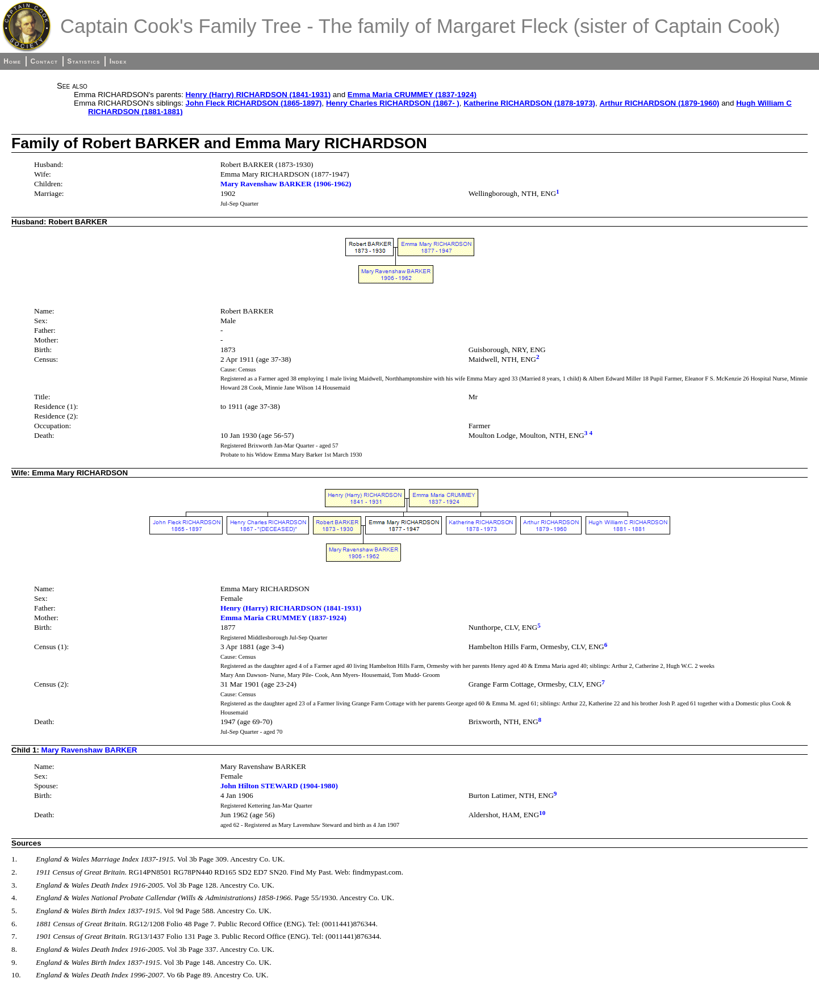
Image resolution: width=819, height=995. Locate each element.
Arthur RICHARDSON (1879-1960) (659, 103)
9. (14, 962)
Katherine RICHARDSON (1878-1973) (529, 103)
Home (12, 61)
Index (118, 61)
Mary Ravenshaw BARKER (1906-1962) (286, 183)
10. (16, 975)
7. (14, 936)
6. (14, 923)
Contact (43, 61)
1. (14, 859)
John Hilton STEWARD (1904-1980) (279, 785)
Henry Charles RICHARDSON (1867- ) (392, 103)
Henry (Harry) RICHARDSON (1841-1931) (258, 94)
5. (14, 910)
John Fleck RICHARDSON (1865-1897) (254, 103)
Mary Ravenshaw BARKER (89, 750)
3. (14, 885)
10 (542, 812)
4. (14, 897)
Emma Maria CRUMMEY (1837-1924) (412, 94)
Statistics (83, 61)
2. (14, 872)
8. (14, 949)
